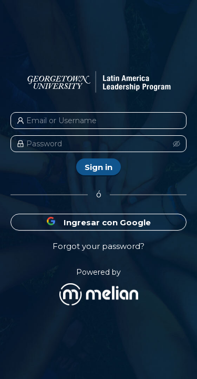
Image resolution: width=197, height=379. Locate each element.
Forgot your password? (98, 246)
